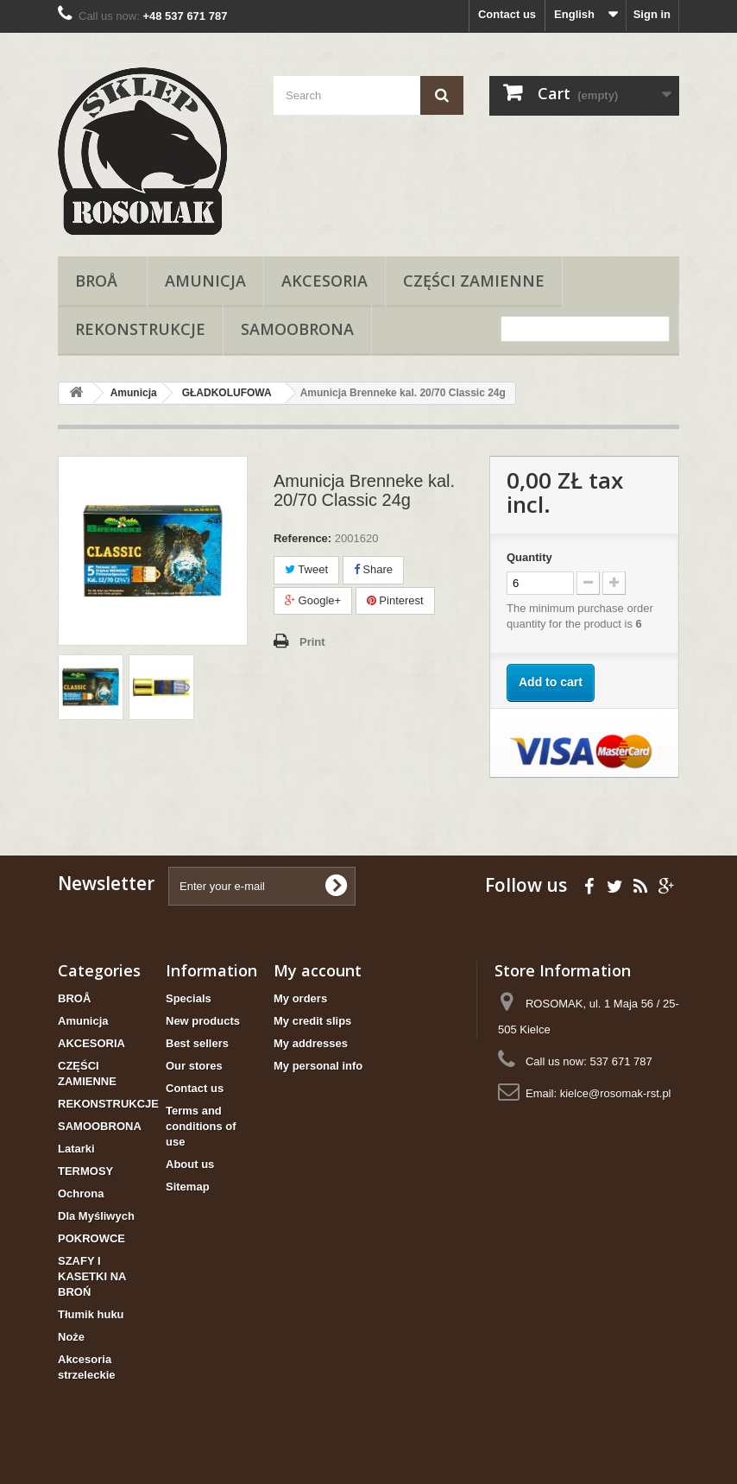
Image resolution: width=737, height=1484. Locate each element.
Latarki (76, 1148)
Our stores (194, 1065)
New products (203, 1020)
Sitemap (188, 1186)
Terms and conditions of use (201, 1126)
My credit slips (312, 1020)
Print (312, 641)
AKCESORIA (324, 280)
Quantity (529, 557)
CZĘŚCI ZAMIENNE (474, 280)
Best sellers (197, 1043)
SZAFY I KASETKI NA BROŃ (92, 1276)
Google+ (313, 600)
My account (318, 970)
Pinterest (395, 600)
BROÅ (102, 280)
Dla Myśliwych (96, 1215)
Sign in (652, 14)
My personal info (318, 1065)
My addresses (311, 1043)
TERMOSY (85, 1171)
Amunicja (205, 280)
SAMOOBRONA (297, 329)
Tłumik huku (91, 1314)
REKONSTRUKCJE (140, 329)
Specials (188, 998)
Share (373, 569)
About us (190, 1164)
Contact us (507, 14)
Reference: (302, 538)
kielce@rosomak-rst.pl (615, 1093)
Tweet (306, 569)
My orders (300, 998)
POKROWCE (91, 1238)
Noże (71, 1336)
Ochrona (81, 1193)
